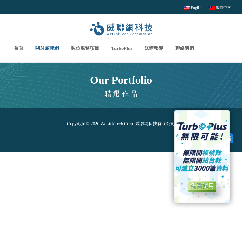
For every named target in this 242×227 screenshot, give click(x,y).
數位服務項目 (85, 48)
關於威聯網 (47, 48)
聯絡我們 (184, 48)
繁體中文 (220, 7)
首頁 (18, 48)
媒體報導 (153, 48)
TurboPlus (121, 48)
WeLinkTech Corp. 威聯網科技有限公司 (137, 123)
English (193, 7)
